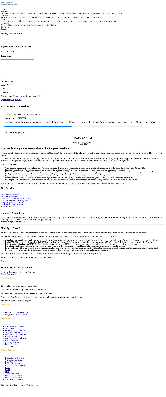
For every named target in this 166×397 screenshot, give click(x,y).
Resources (5, 23)
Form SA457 (90, 21)
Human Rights (31, 25)
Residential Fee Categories (14, 358)
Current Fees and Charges (14, 360)
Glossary (54, 25)
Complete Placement (83, 13)
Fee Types (4, 21)
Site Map (11, 346)
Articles (39, 25)
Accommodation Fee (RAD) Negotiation (15, 200)
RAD (54, 21)
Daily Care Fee (23, 21)
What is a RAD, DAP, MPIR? (15, 364)
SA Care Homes (45, 17)
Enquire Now (5, 261)
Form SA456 (81, 21)
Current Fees (12, 21)
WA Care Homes (57, 17)
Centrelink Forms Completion (15, 334)
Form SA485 (100, 21)
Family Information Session (10, 13)
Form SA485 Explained (13, 377)
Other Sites (46, 25)
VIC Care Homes (7, 17)
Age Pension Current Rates (14, 379)
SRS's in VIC (105, 17)
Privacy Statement (11, 344)
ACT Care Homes (82, 17)
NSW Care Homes (19, 17)
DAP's (7, 370)
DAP (58, 21)
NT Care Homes (95, 17)
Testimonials (9, 328)
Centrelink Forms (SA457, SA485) (50, 13)
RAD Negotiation (69, 13)
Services (4, 11)
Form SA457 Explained (13, 376)
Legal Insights (20, 25)
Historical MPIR (46, 21)
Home (3, 9)
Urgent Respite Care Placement (12, 204)
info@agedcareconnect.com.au (16, 314)
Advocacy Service (115, 13)
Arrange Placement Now (9, 274)
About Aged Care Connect (14, 326)
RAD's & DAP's (34, 21)
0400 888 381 (5, 27)
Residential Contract (8, 25)
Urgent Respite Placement (100, 13)
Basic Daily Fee (10, 362)
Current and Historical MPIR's (15, 366)
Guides (4, 19)
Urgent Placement (11, 340)
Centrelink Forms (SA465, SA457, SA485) (16, 198)
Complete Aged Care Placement (12, 202)
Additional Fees (70, 21)
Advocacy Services (12, 342)
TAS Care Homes (70, 17)
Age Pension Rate (111, 21)
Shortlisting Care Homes (29, 13)
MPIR (63, 21)
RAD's (7, 368)
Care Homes (5, 15)
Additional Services (12, 374)
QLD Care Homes (33, 17)
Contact (3, 29)
